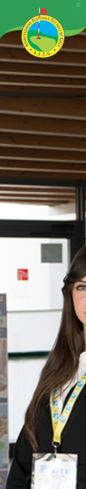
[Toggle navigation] (78, 4)
